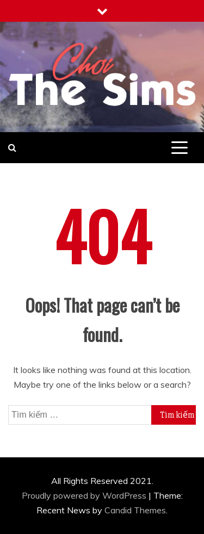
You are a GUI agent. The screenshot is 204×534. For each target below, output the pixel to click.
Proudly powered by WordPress (85, 495)
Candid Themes (135, 510)
